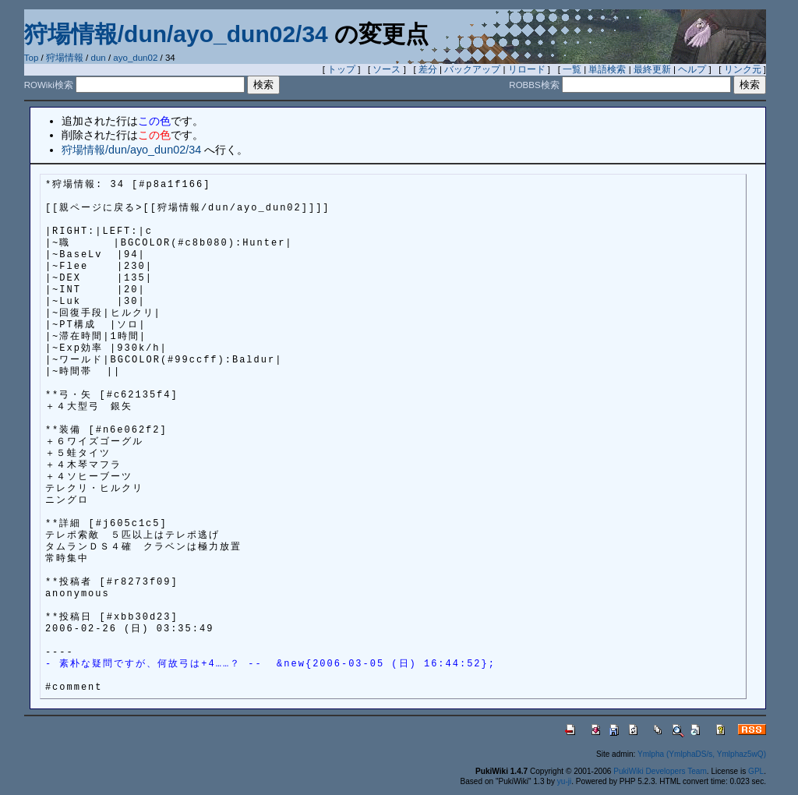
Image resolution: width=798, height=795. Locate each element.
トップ (341, 69)
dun (98, 57)
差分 (427, 69)
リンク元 (742, 69)
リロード (527, 69)
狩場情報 (64, 57)
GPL (756, 771)
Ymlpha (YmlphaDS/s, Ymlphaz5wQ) (701, 754)
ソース (387, 69)
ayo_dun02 (135, 57)
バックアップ (472, 69)
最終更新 (652, 69)
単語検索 (607, 69)
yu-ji (564, 781)
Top (31, 57)
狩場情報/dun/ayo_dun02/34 (176, 34)
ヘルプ (692, 69)
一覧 (572, 69)
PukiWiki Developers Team (660, 771)
